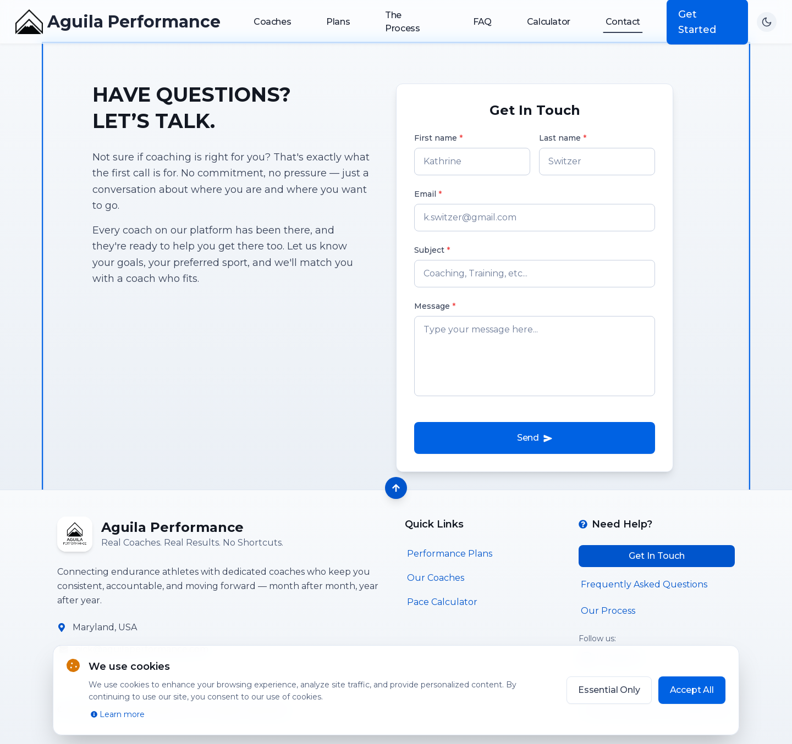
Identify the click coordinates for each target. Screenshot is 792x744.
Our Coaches (435, 578)
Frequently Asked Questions (644, 584)
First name (438, 138)
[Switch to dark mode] (767, 22)
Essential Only (609, 690)
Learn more (118, 714)
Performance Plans (449, 553)
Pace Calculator (442, 602)
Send (534, 438)
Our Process (608, 611)
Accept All (692, 690)
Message (434, 306)
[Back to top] (396, 488)
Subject (432, 250)
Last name (562, 138)
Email (428, 194)
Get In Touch (657, 556)
